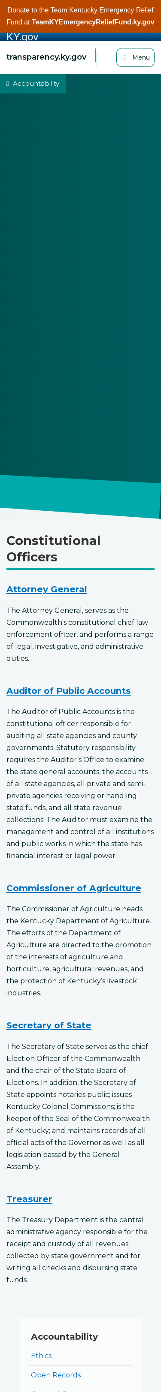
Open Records (56, 1375)
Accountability (36, 83)
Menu (138, 56)
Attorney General (46, 589)
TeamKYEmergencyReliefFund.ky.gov (93, 22)
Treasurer (29, 1198)
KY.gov (22, 37)
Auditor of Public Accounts (68, 690)
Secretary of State (48, 1025)
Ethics (41, 1356)
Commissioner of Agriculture (73, 888)
